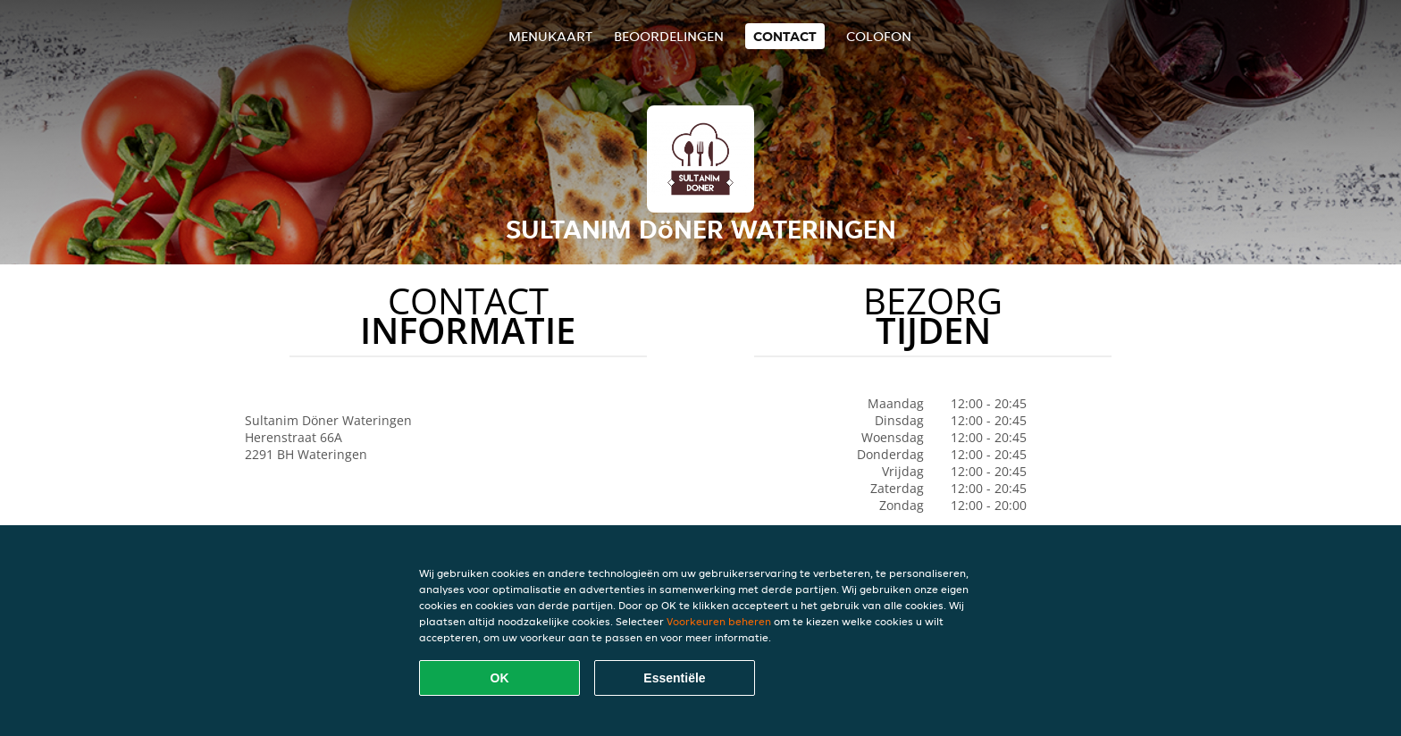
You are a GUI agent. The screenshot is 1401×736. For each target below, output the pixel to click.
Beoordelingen (669, 36)
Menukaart (550, 36)
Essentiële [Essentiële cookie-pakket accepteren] (674, 678)
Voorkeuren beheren (719, 621)
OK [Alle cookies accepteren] (500, 678)
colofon (878, 36)
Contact (785, 36)
